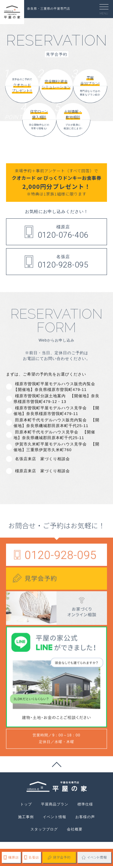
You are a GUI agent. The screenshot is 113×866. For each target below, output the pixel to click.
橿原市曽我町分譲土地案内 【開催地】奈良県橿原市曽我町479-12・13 (56, 420)
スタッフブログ (44, 829)
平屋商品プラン (54, 804)
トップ (26, 804)
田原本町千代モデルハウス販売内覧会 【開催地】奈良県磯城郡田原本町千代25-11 (56, 444)
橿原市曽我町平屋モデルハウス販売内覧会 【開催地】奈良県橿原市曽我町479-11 (54, 408)
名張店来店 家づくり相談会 (42, 480)
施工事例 (26, 817)
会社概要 (75, 829)
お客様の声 (85, 817)
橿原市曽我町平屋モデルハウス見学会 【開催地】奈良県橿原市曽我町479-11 (56, 432)
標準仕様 (85, 804)
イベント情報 (54, 817)
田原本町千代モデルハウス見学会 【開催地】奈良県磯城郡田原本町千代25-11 (54, 456)
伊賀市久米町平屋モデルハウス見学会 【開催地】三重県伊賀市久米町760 (56, 468)
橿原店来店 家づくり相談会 (42, 492)
